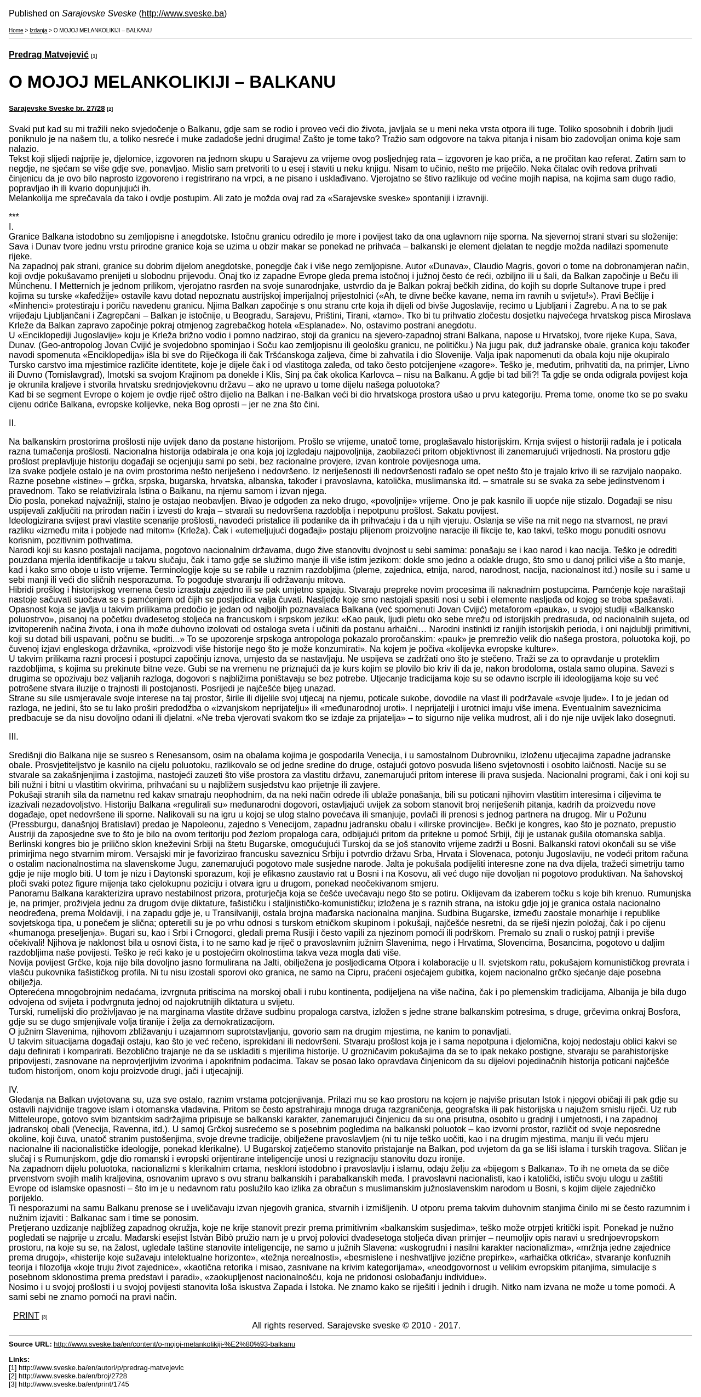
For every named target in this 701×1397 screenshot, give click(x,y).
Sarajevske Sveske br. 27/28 (57, 108)
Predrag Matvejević (49, 54)
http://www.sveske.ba (183, 13)
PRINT (26, 1315)
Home (16, 30)
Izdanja (38, 30)
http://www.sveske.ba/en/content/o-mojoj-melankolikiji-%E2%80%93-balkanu (174, 1344)
